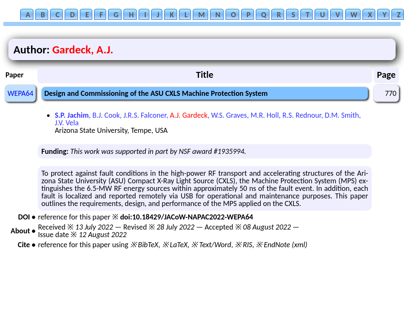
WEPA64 (20, 93)
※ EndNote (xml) (281, 244)
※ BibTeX (144, 244)
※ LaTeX (175, 244)
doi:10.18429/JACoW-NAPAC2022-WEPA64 (186, 217)
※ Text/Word (211, 244)
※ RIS (243, 244)
